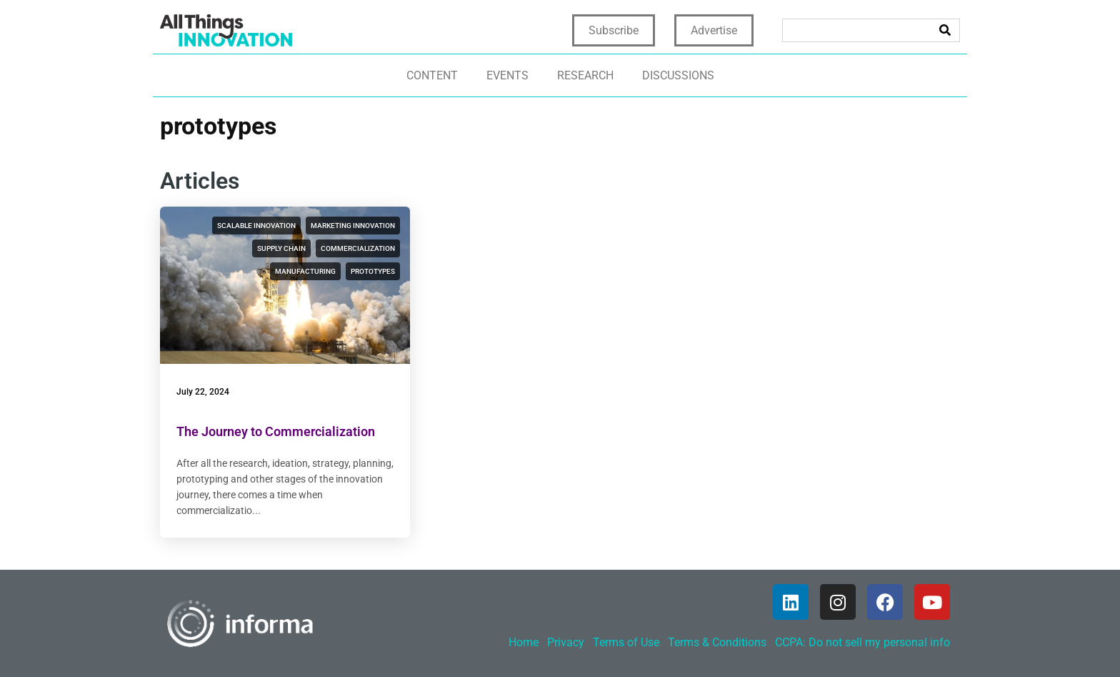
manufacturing (305, 271)
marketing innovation (353, 225)
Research (585, 75)
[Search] (945, 30)
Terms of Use (626, 642)
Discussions (678, 75)
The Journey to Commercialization (275, 431)
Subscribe (614, 30)
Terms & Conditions (717, 642)
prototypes (373, 271)
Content (432, 75)
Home (524, 642)
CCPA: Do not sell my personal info (862, 642)
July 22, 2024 (202, 392)
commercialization (358, 248)
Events (507, 75)
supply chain (281, 248)
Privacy (565, 642)
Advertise (714, 30)
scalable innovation (256, 225)
